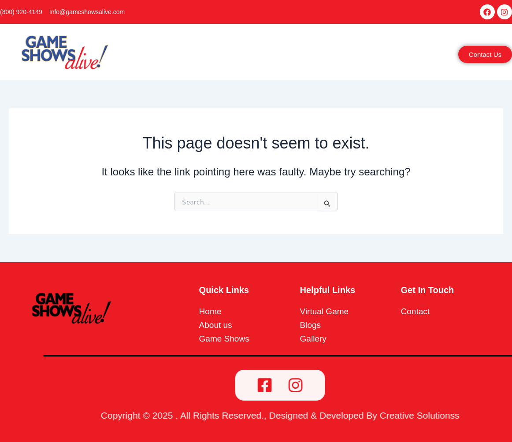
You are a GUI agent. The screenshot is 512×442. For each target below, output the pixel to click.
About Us (204, 56)
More (393, 56)
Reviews (355, 56)
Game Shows (264, 56)
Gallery (316, 56)
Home (163, 56)
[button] (206, 56)
